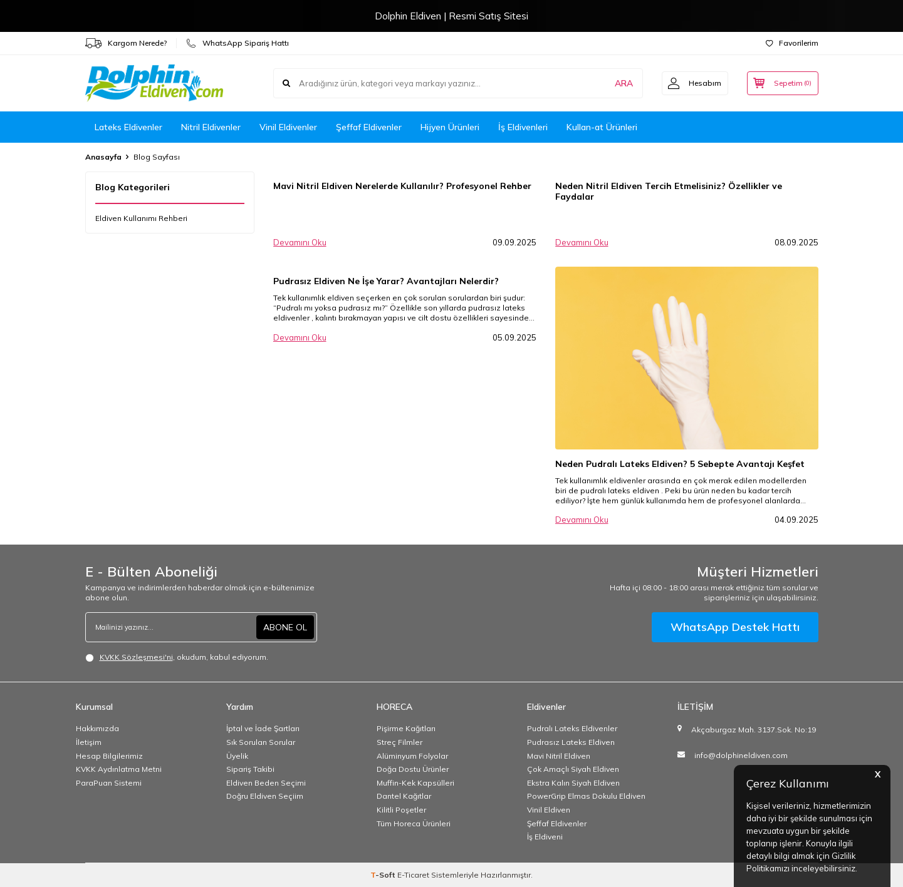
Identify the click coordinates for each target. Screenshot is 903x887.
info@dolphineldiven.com (741, 755)
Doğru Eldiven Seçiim (264, 796)
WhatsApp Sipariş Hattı (237, 43)
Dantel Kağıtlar (404, 796)
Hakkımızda (97, 728)
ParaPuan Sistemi (109, 782)
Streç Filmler (399, 742)
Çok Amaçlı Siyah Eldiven (573, 769)
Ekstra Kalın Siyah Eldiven (573, 782)
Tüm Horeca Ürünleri (414, 823)
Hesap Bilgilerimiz (109, 756)
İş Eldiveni (545, 836)
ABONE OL (285, 627)
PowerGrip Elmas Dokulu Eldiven (586, 796)
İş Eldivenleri (523, 127)
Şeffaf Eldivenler (369, 127)
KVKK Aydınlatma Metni (119, 769)
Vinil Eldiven (548, 809)
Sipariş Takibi (250, 769)
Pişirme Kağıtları (406, 728)
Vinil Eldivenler (288, 127)
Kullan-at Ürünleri (601, 127)
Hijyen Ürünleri (449, 127)
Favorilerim (792, 43)
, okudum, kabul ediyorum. (176, 657)
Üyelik (237, 756)
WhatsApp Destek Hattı (735, 627)
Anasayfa (103, 157)
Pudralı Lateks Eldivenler (572, 728)
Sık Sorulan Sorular (260, 742)
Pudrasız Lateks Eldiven (571, 742)
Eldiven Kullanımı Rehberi (141, 218)
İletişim (89, 742)
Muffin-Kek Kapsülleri (415, 782)
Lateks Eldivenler (128, 127)
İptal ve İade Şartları (263, 728)
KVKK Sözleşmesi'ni (136, 657)
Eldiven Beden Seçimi (266, 782)
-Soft (383, 874)
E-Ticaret (413, 874)
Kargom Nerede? (126, 43)
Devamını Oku (299, 242)
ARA (622, 83)
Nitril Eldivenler (211, 127)
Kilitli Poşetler (401, 809)
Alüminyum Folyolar (412, 756)
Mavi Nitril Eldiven (558, 756)
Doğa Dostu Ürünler (413, 769)
